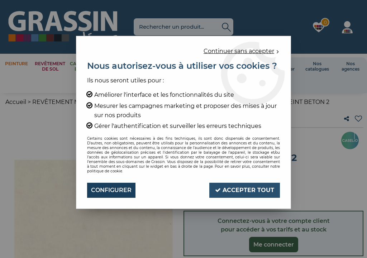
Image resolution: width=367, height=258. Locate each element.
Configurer (111, 190)
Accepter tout (244, 190)
